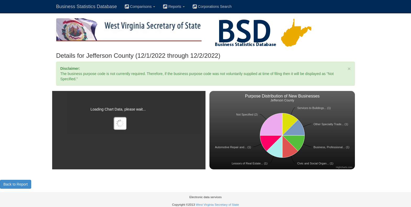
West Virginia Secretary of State (217, 204)
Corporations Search (212, 6)
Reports (174, 6)
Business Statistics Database (86, 6)
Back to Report (15, 184)
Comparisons (140, 6)
